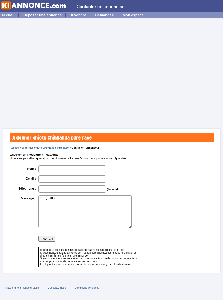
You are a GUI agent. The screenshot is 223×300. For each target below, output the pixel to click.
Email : (31, 178)
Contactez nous (57, 294)
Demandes (104, 15)
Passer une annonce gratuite (22, 294)
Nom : (31, 168)
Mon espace (132, 15)
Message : (28, 198)
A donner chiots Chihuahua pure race (45, 147)
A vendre (78, 15)
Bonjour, (85, 215)
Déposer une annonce (42, 15)
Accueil (7, 15)
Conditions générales (87, 294)
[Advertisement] (49, 73)
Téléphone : (27, 188)
